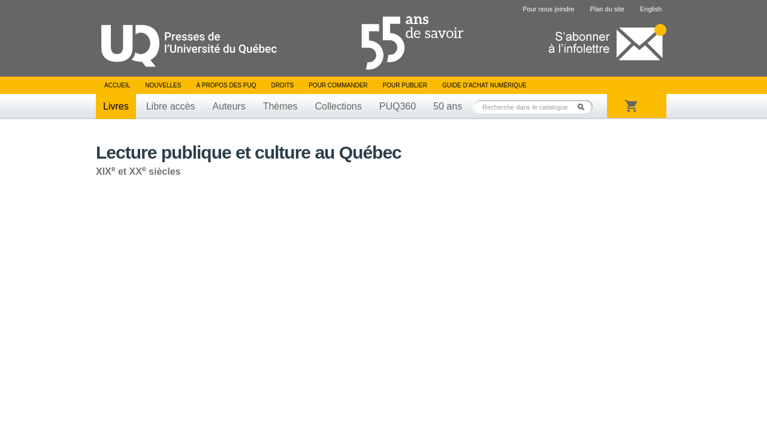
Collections (338, 106)
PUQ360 (397, 106)
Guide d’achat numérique (484, 85)
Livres (116, 106)
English (651, 9)
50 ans (447, 106)
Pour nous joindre (548, 9)
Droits (282, 85)
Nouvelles (163, 85)
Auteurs (229, 106)
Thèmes (280, 106)
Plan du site (607, 9)
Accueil (117, 85)
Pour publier (405, 85)
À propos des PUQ (226, 85)
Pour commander (338, 85)
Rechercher (584, 106)
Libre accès (170, 106)
